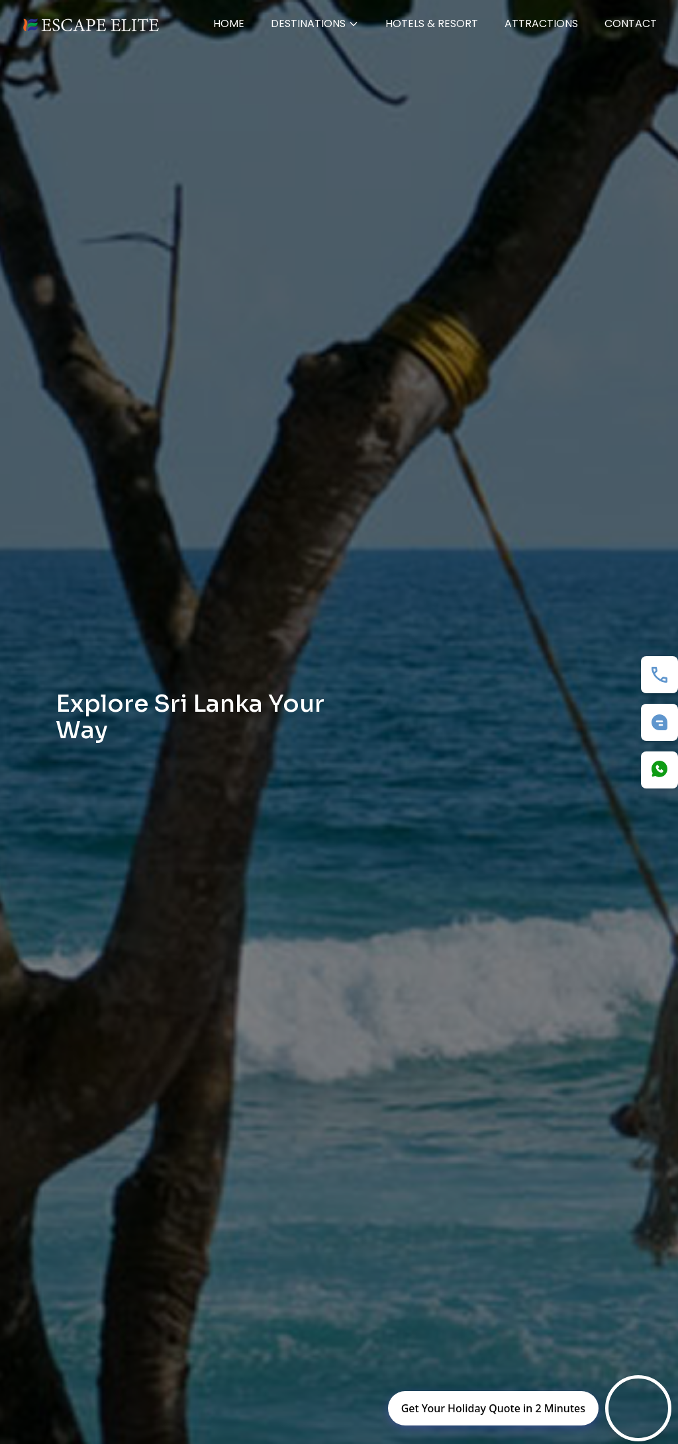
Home (228, 23)
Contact (631, 23)
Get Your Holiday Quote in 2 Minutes (493, 1408)
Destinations (315, 23)
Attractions (541, 23)
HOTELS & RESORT (431, 23)
